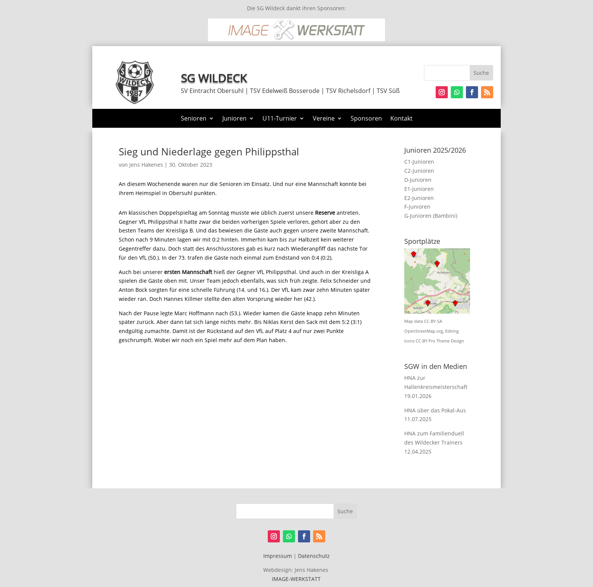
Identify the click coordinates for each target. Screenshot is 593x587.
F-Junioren (417, 206)
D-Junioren (418, 179)
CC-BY (421, 341)
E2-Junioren (419, 197)
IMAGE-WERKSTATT (296, 578)
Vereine (324, 119)
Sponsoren (366, 119)
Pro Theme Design (446, 341)
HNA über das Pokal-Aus (435, 410)
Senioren (193, 119)
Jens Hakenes (146, 164)
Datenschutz (314, 555)
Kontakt (401, 119)
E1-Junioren (419, 188)
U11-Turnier (279, 119)
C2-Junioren (419, 170)
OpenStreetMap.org (423, 331)
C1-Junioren (419, 161)
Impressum (277, 555)
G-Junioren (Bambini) (430, 215)
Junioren (234, 119)
